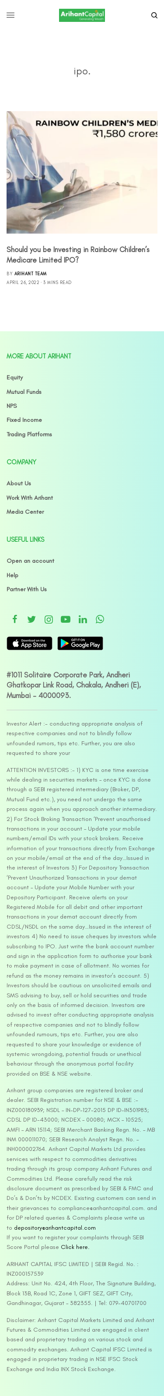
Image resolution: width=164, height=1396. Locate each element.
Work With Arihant (30, 498)
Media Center (25, 512)
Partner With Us (27, 589)
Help (12, 575)
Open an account (30, 561)
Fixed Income (24, 420)
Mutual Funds (24, 392)
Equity (15, 377)
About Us (19, 483)
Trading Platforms (29, 434)
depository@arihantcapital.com (55, 1227)
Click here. (75, 1247)
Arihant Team (30, 274)
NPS (12, 406)
